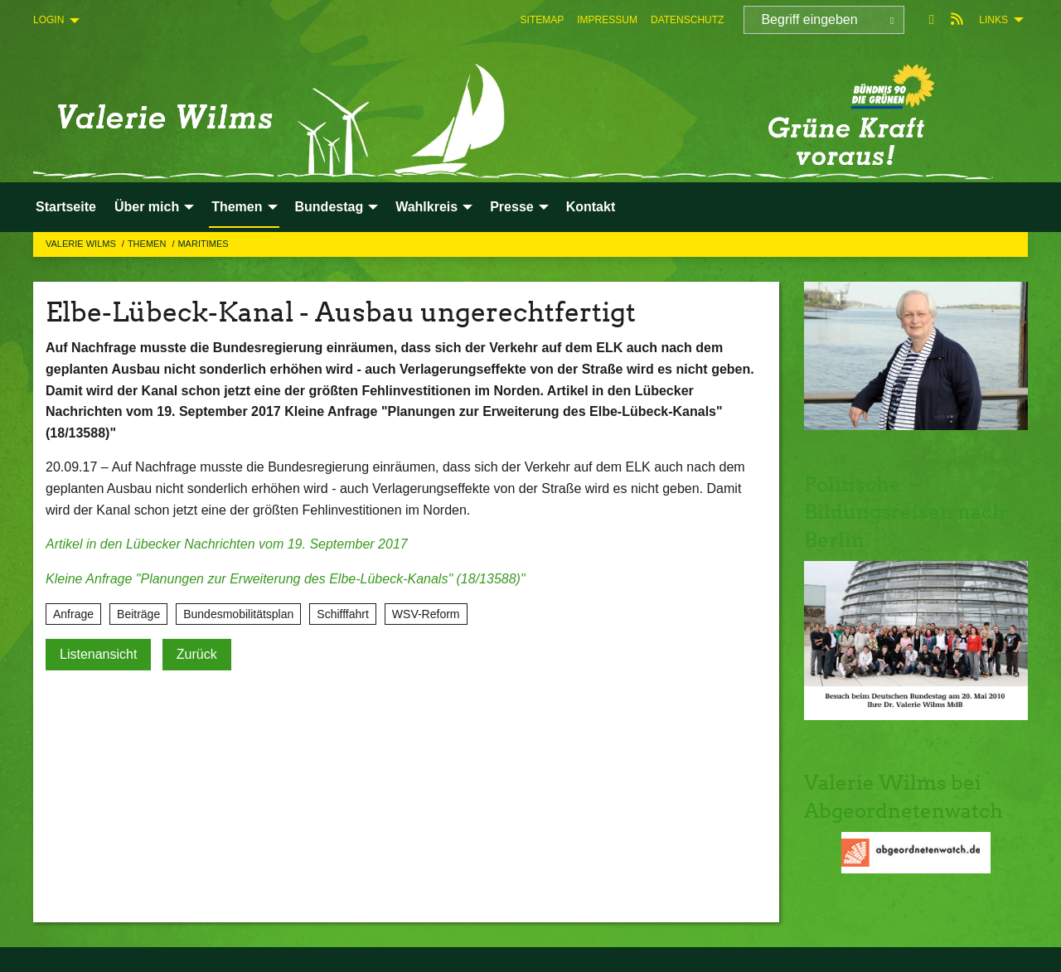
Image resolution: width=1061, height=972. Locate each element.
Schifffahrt (343, 614)
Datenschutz (687, 20)
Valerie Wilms (82, 244)
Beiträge (138, 614)
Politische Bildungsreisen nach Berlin (904, 512)
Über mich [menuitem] (146, 207)
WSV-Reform (426, 614)
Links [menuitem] (993, 20)
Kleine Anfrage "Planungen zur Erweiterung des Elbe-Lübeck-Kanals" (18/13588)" (286, 579)
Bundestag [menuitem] (329, 207)
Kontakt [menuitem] (591, 207)
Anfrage (73, 614)
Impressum (607, 20)
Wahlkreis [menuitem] (426, 207)
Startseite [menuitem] (66, 207)
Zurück (197, 654)
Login (48, 20)
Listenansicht (98, 654)
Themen (148, 244)
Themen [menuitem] (236, 207)
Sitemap (542, 20)
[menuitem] (542, 20)
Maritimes (202, 244)
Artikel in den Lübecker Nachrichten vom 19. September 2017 (227, 544)
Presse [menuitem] (512, 207)
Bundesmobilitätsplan (238, 614)
